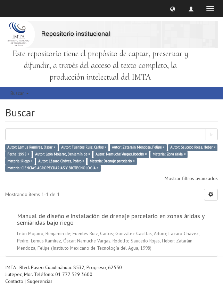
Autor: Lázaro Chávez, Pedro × (61, 161)
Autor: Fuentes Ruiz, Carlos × (83, 147)
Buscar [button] (19, 93)
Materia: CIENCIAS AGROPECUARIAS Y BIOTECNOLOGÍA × (52, 168)
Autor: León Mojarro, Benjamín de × (62, 154)
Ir (211, 134)
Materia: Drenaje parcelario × (112, 161)
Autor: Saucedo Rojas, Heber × (192, 147)
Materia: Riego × (19, 161)
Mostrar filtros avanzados (191, 178)
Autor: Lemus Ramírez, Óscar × (31, 147)
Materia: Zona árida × (168, 154)
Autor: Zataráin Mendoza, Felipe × (138, 147)
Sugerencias (39, 281)
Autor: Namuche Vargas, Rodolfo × (121, 154)
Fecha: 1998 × (18, 154)
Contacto (14, 281)
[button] (172, 9)
